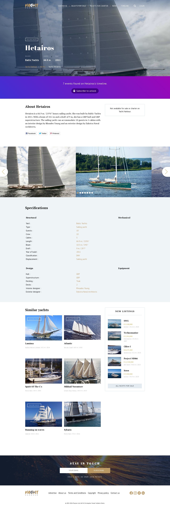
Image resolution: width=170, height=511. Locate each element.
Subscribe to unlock (86, 90)
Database (62, 6)
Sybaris (67, 429)
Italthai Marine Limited (32, 347)
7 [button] (92, 193)
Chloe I (127, 346)
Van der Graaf (68, 347)
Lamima (29, 343)
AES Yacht (127, 365)
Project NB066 (131, 358)
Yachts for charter (99, 6)
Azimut (126, 327)
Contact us (115, 493)
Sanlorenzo (127, 353)
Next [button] (166, 172)
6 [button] (90, 193)
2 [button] (80, 193)
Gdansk (27, 434)
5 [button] (87, 193)
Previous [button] (4, 172)
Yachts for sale (78, 6)
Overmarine (128, 339)
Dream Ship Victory (70, 391)
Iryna (126, 370)
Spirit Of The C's (33, 386)
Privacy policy (103, 493)
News (114, 6)
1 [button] (78, 193)
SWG (126, 320)
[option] (38, 172)
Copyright (92, 493)
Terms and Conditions (77, 493)
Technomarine (131, 332)
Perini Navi (28, 391)
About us (62, 493)
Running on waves (34, 429)
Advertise (52, 493)
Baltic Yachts (32, 60)
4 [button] (85, 193)
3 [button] (82, 193)
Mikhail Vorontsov (73, 386)
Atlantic (68, 343)
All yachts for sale (125, 386)
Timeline (125, 6)
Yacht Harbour (32, 6)
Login (141, 6)
